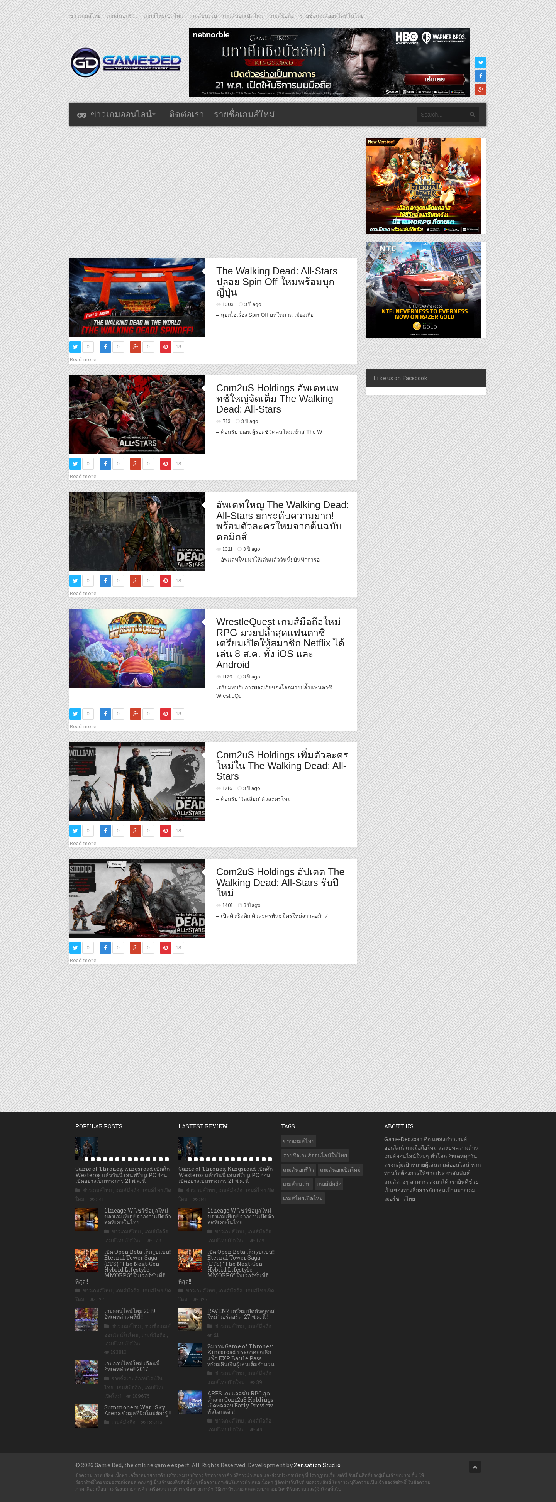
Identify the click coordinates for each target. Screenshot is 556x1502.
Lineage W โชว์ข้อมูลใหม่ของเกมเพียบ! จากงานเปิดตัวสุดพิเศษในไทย (137, 1216)
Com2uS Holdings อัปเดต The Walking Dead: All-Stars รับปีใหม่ (280, 882)
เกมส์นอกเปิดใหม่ (243, 16)
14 (161, 1159)
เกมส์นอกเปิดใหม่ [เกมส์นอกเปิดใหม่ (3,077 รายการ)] (340, 1170)
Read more (83, 359)
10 (136, 1159)
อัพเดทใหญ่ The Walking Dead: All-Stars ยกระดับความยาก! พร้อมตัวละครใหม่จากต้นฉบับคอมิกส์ (282, 520)
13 (154, 1159)
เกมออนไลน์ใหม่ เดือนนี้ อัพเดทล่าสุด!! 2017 (132, 1366)
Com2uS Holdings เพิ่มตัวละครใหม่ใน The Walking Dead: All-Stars (282, 765)
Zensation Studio (317, 1465)
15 (167, 1159)
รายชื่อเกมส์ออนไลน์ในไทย (332, 16)
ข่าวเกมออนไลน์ (121, 114)
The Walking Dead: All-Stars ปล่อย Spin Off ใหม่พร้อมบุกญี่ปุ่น (276, 282)
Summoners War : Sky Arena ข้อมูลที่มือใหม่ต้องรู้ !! (137, 1410)
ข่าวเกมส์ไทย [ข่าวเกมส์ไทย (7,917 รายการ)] (298, 1141)
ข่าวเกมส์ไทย (85, 16)
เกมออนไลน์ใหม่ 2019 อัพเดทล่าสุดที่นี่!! (129, 1313)
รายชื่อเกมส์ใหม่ (244, 114)
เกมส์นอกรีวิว (122, 16)
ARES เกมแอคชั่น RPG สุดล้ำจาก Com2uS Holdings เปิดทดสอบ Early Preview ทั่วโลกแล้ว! (240, 1402)
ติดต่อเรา (186, 114)
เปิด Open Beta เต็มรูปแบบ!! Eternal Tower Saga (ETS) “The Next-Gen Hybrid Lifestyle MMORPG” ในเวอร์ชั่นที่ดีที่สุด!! (123, 1266)
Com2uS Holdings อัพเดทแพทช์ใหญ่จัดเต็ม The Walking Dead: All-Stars (277, 398)
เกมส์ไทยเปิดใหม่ (163, 16)
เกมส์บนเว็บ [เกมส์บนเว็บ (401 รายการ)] (297, 1184)
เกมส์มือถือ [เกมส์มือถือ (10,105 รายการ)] (329, 1184)
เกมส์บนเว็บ (203, 16)
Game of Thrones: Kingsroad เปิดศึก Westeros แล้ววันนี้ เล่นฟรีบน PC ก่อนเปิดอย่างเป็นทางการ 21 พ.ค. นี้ (122, 1174)
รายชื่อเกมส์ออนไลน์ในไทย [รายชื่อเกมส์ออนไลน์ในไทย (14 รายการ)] (315, 1155)
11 (142, 1159)
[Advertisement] (213, 192)
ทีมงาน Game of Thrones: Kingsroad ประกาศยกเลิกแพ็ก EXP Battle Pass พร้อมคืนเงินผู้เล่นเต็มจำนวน (241, 1355)
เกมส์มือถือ (281, 16)
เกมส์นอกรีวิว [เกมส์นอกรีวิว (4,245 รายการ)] (298, 1170)
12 (148, 1159)
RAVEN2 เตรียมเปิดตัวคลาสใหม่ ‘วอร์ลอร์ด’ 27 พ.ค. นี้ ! (241, 1313)
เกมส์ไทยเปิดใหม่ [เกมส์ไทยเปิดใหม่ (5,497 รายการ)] (303, 1198)
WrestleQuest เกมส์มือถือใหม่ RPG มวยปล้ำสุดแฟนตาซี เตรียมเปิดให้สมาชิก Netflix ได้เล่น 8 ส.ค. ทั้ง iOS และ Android (280, 643)
